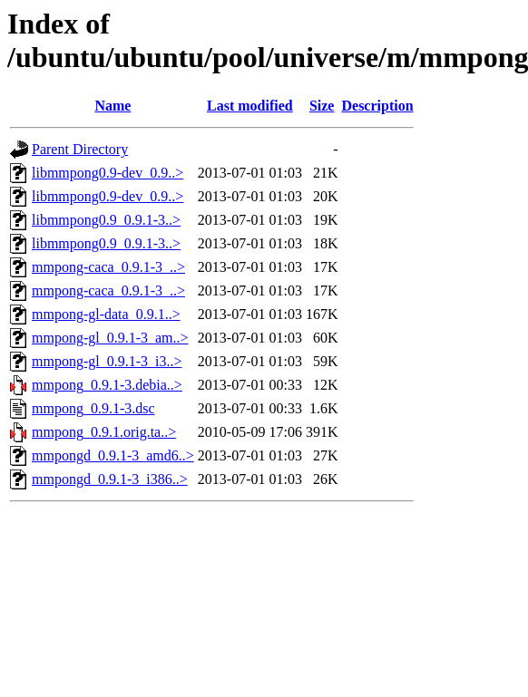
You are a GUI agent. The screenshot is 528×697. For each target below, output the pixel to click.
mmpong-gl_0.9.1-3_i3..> (106, 361)
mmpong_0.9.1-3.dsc (93, 408)
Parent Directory (80, 149)
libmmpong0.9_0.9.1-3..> (106, 219)
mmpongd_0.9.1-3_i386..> (110, 479)
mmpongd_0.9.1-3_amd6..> (113, 455)
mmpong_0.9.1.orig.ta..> (104, 432)
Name (112, 105)
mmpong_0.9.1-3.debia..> (107, 384)
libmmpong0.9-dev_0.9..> (107, 172)
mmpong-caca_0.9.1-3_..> (108, 267)
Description (377, 105)
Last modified (250, 105)
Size (322, 105)
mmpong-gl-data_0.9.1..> (106, 314)
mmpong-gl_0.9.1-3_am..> (110, 337)
